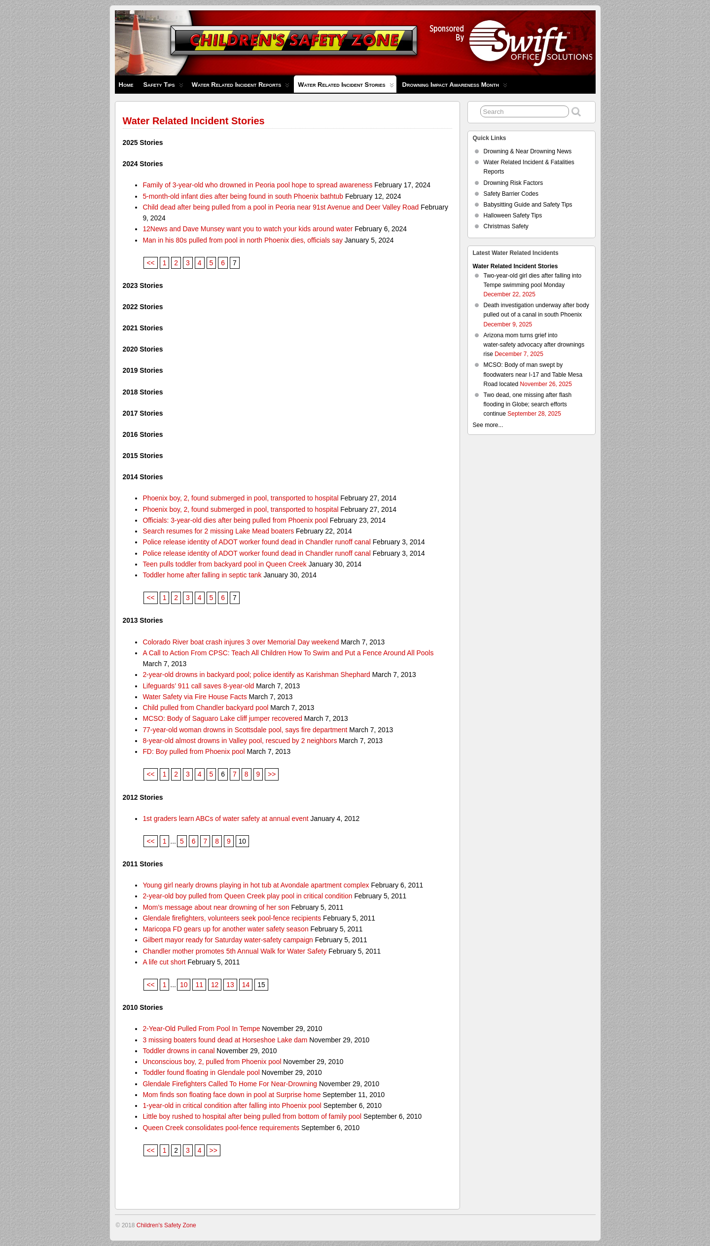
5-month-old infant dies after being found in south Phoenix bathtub (242, 196)
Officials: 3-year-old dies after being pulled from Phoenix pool (234, 520)
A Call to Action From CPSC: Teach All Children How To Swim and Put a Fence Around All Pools (287, 653)
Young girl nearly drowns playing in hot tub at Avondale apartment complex (255, 885)
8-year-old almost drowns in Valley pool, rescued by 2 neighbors (239, 741)
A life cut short (163, 962)
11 (199, 985)
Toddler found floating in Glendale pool (200, 1072)
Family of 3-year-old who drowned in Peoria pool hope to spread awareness (257, 185)
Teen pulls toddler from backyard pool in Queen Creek (224, 564)
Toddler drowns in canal (178, 1051)
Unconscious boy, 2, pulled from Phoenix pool (211, 1062)
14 (245, 985)
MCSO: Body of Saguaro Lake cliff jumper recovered (222, 718)
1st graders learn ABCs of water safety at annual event (225, 818)
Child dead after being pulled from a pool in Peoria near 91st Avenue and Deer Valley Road (280, 207)
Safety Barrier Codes (511, 193)
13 (230, 985)
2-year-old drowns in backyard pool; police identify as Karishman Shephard (256, 674)
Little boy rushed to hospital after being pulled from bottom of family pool (251, 1116)
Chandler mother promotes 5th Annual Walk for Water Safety (234, 951)
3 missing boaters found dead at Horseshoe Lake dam (224, 1040)
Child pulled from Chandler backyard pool (205, 708)
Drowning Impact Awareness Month (454, 87)
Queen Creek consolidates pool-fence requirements (220, 1128)
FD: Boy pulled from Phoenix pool (193, 751)
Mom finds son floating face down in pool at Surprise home (231, 1095)
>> (272, 774)
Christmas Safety (506, 226)
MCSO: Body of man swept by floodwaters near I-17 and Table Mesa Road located (533, 374)
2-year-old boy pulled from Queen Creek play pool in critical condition (247, 896)
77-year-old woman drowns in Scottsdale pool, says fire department (244, 730)
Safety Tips (163, 87)
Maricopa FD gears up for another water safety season (225, 929)
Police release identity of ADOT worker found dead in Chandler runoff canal (256, 542)
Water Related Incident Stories (345, 87)
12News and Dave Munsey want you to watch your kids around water (247, 229)
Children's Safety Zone (166, 1225)
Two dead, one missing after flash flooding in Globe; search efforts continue (528, 404)
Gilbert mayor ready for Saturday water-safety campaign (227, 940)
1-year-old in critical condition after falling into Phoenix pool (231, 1105)
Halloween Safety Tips (513, 215)
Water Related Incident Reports (241, 87)
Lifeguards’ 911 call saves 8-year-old (198, 686)
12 (214, 985)
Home (126, 84)
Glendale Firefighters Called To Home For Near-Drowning (229, 1084)
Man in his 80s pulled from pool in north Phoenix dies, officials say (242, 240)
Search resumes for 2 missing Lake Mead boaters (218, 531)
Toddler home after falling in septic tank (201, 575)
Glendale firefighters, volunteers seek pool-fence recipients (231, 918)
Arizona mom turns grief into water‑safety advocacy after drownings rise (534, 344)
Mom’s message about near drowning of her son (215, 907)
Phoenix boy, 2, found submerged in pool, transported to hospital (240, 498)
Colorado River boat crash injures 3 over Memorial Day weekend (240, 642)
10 (183, 985)
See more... (488, 425)
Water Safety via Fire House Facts (194, 697)
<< (150, 263)
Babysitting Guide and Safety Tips (528, 204)
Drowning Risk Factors (513, 182)
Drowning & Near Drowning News (528, 151)
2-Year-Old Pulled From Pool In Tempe (201, 1028)
